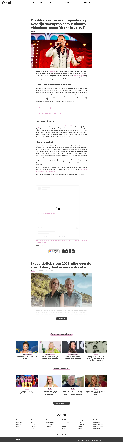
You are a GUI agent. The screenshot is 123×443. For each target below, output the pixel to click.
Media (33, 31)
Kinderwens (19, 422)
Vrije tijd (80, 422)
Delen (62, 251)
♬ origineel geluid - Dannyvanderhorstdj (49, 113)
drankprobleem (79, 75)
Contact (104, 440)
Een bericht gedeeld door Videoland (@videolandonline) (57, 236)
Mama (34, 2)
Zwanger (18, 424)
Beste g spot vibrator (98, 426)
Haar (32, 422)
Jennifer (51, 31)
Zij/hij (63, 424)
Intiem (64, 428)
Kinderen (18, 426)
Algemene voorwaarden (96, 440)
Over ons (83, 440)
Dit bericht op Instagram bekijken (46, 213)
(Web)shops (49, 424)
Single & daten (66, 422)
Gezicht (33, 424)
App (75, 251)
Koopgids (76, 2)
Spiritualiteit (81, 424)
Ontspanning (34, 426)
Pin (70, 251)
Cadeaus (48, 426)
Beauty (42, 2)
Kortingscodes (87, 2)
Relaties (64, 426)
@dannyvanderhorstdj (44, 108)
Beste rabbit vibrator (98, 424)
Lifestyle (67, 2)
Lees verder (62, 319)
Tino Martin (51, 71)
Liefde (58, 2)
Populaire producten (100, 420)
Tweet (66, 251)
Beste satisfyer (96, 428)
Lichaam (33, 428)
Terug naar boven (60, 405)
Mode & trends (50, 422)
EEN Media (31, 440)
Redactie (78, 440)
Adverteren (88, 440)
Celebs (80, 426)
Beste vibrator (96, 422)
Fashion (51, 2)
